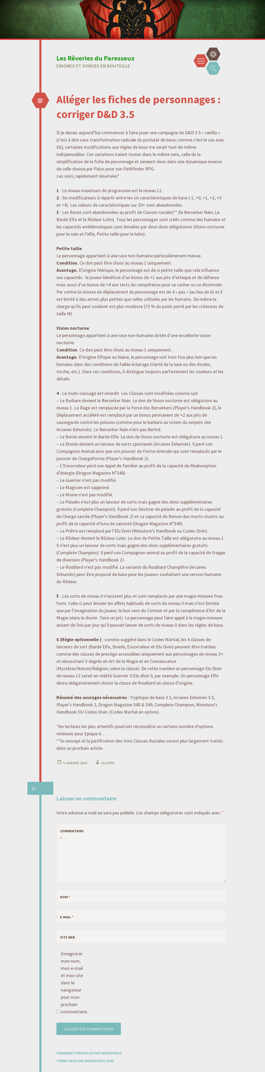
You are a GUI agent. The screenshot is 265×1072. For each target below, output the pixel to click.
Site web (67, 937)
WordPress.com (99, 1061)
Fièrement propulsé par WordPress (89, 1053)
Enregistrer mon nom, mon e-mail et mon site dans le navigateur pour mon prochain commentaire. (72, 983)
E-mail (66, 917)
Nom (65, 897)
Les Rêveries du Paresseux (95, 58)
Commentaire (69, 835)
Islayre (107, 763)
